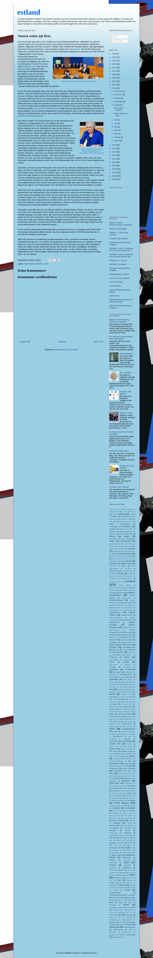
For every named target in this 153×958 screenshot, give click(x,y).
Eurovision (115, 650)
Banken (121, 531)
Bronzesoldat (125, 541)
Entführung (131, 573)
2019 (114, 78)
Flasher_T (129, 655)
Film (121, 652)
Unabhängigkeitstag (116, 895)
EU (121, 645)
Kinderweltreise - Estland (119, 274)
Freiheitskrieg (128, 660)
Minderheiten (114, 764)
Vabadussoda (116, 900)
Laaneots (132, 734)
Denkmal (122, 551)
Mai (115, 127)
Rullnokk (130, 818)
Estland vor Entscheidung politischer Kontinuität (119, 321)
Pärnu (119, 796)
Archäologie (113, 526)
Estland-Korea (115, 612)
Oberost (130, 776)
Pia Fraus (132, 798)
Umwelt (127, 890)
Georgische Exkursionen (119, 451)
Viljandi (132, 907)
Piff (112, 801)
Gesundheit (117, 672)
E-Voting (128, 564)
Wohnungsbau (126, 932)
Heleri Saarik (113, 682)
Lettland (129, 744)
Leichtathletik (126, 741)
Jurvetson (125, 704)
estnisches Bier (115, 642)
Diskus (132, 556)
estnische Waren (127, 640)
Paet (113, 793)
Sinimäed (130, 843)
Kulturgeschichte (128, 729)
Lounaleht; (129, 749)
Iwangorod (124, 694)
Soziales (112, 860)
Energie (121, 573)
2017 (114, 85)
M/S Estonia (113, 751)
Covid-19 (121, 549)
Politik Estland (29, 264)
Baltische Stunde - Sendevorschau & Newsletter (120, 224)
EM (123, 571)
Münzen (121, 766)
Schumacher (121, 835)
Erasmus (115, 576)
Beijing (111, 534)
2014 (114, 148)
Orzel (122, 786)
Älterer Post (98, 342)
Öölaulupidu (128, 783)
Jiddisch (118, 702)
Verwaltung (123, 907)
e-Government (115, 564)
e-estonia (127, 561)
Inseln (131, 692)
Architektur (126, 526)
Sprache (112, 865)
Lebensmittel (113, 741)
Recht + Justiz (127, 813)
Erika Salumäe (127, 576)
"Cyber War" (113, 509)
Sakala (122, 825)
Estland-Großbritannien (116, 605)
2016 (114, 88)
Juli (115, 120)
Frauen (127, 657)
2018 (114, 81)
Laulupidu (126, 739)
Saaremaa (113, 825)
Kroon (124, 726)
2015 (114, 145)
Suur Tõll (114, 875)
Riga (118, 815)
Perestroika (122, 798)
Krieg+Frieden (126, 724)
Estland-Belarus (130, 587)
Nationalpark (118, 771)
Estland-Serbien (114, 630)
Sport (126, 862)
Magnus (124, 751)
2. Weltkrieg (113, 517)
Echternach (113, 566)
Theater (112, 883)
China (119, 546)
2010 (114, 162)
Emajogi (111, 573)
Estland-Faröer (126, 598)
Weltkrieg (112, 922)
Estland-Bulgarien (117, 590)
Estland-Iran (131, 605)
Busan (131, 544)
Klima (119, 716)
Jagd (110, 699)
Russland (116, 823)
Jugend (114, 704)
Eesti (124, 566)
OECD (111, 778)
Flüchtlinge (113, 657)
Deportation (131, 551)
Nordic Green (130, 773)
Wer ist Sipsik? (125, 373)
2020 (114, 74)
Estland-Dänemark (118, 593)
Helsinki (123, 682)
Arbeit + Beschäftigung (119, 524)
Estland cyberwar (125, 585)
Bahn (131, 529)
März (116, 134)
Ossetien (115, 788)
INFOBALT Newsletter (118, 264)
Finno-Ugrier (116, 655)
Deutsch (114, 554)
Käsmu (121, 711)
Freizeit (111, 662)
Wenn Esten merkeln (118, 109)
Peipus (114, 798)
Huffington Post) (29, 66)
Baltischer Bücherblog (117, 229)
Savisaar (116, 828)
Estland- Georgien (115, 587)
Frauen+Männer (114, 660)
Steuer (130, 870)
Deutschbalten (126, 554)
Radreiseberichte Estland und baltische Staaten (121, 301)
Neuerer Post (25, 342)
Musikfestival (113, 768)
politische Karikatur (115, 806)
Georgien (112, 667)
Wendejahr (122, 922)
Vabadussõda (128, 900)
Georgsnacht (127, 667)
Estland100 (112, 637)
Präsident (40, 264)
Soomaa (122, 852)
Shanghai (130, 838)
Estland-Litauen (126, 615)
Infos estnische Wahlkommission (46, 108)
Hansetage (113, 679)
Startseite (62, 342)
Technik (129, 880)
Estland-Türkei (127, 632)
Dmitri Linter (129, 558)
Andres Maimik (128, 519)
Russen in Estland (116, 820)
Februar (117, 137)
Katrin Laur (129, 711)
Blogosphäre (113, 539)
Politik (133, 801)
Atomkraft (112, 529)
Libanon (111, 746)
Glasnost (112, 674)
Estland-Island (128, 607)
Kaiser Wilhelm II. (124, 709)
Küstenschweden (120, 734)
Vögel (111, 912)
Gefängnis (127, 664)
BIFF (130, 534)
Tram (131, 885)
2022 (114, 68)
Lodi (121, 749)
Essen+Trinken (126, 578)
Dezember (118, 91)
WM (130, 930)
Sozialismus (127, 860)
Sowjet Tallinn (117, 855)
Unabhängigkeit (114, 893)
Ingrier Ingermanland (118, 692)
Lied (120, 746)
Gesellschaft (130, 669)
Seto (111, 838)
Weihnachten (113, 920)
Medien (132, 756)
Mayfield (123, 756)
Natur (111, 773)
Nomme (120, 773)
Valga (111, 902)
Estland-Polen (114, 622)
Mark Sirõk (113, 756)
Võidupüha (121, 912)
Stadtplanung (126, 868)
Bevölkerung (121, 534)
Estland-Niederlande (115, 617)
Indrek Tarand (131, 689)
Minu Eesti (128, 764)
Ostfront (124, 788)
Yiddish (121, 935)
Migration (121, 761)
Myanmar (125, 768)
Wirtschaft (114, 927)
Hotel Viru (115, 687)
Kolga (111, 719)
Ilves (111, 689)
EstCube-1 (112, 581)
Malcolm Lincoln (126, 413)
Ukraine (115, 890)
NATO (130, 771)
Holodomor (131, 684)
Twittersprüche (74, 49)
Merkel (111, 761)
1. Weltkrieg (120, 514)
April (116, 130)
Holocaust (122, 684)
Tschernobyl (113, 887)
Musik (129, 766)
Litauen (129, 746)
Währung (129, 915)
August (117, 105)
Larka (130, 736)
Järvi (130, 699)
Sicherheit (129, 840)
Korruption (121, 721)
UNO (113, 897)
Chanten (112, 546)
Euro (129, 645)
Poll (125, 806)
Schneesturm (113, 833)
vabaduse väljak (129, 897)
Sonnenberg (113, 852)
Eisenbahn (128, 568)
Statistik (121, 870)
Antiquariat (119, 521)
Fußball (126, 662)
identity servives (127, 687)
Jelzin (111, 702)
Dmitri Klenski (116, 558)
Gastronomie (113, 664)
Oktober (117, 98)
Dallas (115, 551)
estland (28, 12)
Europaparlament (129, 647)
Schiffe (127, 830)
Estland (130, 581)
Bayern (130, 531)
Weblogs (129, 917)
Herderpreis (113, 684)
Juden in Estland (129, 702)
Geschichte (113, 669)
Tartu (119, 880)
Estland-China (130, 590)
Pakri (121, 793)
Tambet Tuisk (129, 878)
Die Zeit (125, 556)
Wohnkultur (112, 932)
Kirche (111, 716)
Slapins (133, 848)
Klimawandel (129, 716)
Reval (111, 815)
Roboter (111, 818)
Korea (111, 721)
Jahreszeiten (120, 699)
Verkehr (126, 905)
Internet (112, 694)
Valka (120, 902)
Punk (115, 810)
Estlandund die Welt (127, 637)
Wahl (46, 264)
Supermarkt (122, 872)
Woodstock (112, 935)
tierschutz (129, 882)
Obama (123, 776)
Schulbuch (127, 833)
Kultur (112, 729)
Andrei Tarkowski (114, 519)
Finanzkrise (131, 652)
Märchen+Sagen (120, 753)
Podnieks (119, 801)
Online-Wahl (114, 783)
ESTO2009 (128, 642)
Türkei (122, 887)
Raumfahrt (115, 813)
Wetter (114, 925)
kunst (115, 731)
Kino (129, 714)
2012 (114, 155)
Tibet (120, 882)
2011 (114, 159)
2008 (114, 169)
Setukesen (120, 838)
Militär (130, 761)
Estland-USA (128, 635)
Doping (111, 561)
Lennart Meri (114, 744)
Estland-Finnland (116, 600)
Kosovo (130, 721)
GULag (120, 677)
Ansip (111, 521)
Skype (123, 848)
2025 (114, 57)
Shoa (111, 840)
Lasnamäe (112, 739)
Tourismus (122, 885)
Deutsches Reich (114, 556)
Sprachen (127, 865)
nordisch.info (114, 296)
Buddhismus (113, 544)
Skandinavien (127, 845)
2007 (114, 172)
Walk (119, 917)
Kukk (131, 726)
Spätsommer (113, 862)
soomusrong (131, 852)
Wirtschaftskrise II (127, 354)
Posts (114, 37)
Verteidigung (113, 907)
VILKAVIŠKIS (128, 910)
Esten (121, 581)
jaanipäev (130, 697)
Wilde (121, 924)
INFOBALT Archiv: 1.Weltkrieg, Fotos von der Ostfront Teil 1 (121, 249)
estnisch (115, 640)
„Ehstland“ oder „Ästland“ (119, 487)
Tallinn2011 (118, 878)
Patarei (127, 795)
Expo (124, 650)
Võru (130, 912)
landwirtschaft (118, 736)
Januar (117, 141)
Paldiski (129, 793)
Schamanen (128, 828)
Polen (126, 801)
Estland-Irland (116, 607)
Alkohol (130, 516)
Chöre (126, 546)
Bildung (112, 536)
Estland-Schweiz (127, 627)
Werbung (132, 922)
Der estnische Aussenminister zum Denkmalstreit (121, 338)
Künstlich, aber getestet (126, 393)
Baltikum (112, 531)
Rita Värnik (128, 815)
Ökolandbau (120, 778)
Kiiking (111, 714)
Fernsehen (113, 652)
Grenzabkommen (126, 674)
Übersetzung (131, 887)
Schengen (113, 830)
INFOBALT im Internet (118, 261)
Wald (110, 917)
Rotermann (120, 818)
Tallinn (132, 875)
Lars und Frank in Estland (119, 278)
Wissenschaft (118, 930)
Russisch (132, 820)
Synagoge (123, 875)
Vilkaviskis (116, 910)
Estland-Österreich (125, 620)
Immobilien (120, 689)
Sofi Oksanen (127, 850)
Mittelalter (112, 766)
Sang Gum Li (131, 825)
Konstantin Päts (128, 719)
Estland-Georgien (126, 603)
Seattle (130, 835)
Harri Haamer (127, 679)
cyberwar (131, 549)
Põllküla (132, 806)
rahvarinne (123, 810)
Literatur (112, 749)
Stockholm (112, 872)
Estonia (112, 645)
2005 (114, 179)
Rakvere (132, 811)
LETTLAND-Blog (115, 282)
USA (119, 897)
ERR (34, 126)
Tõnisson (112, 885)
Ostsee (132, 788)
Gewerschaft (129, 672)
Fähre (131, 650)
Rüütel (130, 823)
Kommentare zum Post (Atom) (66, 350)
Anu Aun (130, 521)
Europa (112, 647)
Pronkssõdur (130, 808)
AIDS (123, 517)
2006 (114, 176)
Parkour (111, 795)
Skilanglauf (113, 848)
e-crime (119, 561)
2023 (114, 64)
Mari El (131, 753)
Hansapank (129, 677)
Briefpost (123, 539)
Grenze (111, 677)
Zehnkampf (131, 935)
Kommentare (117, 41)
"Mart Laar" (123, 511)
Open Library (113, 786)
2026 (114, 54)
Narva (133, 768)
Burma (123, 544)
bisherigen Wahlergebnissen (31, 116)
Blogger (126, 536)
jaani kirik (120, 697)
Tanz (110, 880)
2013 (114, 152)
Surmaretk (132, 872)
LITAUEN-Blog (115, 286)
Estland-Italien (113, 610)
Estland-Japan (127, 610)
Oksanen (130, 778)
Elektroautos (113, 571)
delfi (45, 148)
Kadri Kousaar (123, 707)
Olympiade (126, 781)
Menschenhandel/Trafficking (123, 758)
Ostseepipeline (116, 791)
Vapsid (130, 902)
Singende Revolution (116, 843)
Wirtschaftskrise (129, 927)
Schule (111, 835)
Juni (116, 123)
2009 (114, 166)
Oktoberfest (113, 781)
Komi (117, 719)
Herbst (131, 682)
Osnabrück (131, 786)
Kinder (120, 714)
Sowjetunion (127, 858)
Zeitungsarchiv (116, 937)
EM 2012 (130, 571)
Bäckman (123, 529)
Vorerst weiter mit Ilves (34, 36)
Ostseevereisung (130, 791)
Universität (131, 895)
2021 (114, 71)
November (118, 95)
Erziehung (112, 578)
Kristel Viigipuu (114, 726)
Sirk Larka (113, 845)
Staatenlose (113, 867)
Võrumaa (112, 915)
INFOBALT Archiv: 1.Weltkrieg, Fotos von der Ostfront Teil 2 (121, 255)
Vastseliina (112, 905)
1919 (131, 514)
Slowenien (115, 850)
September (118, 102)
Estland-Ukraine (115, 635)
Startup (111, 870)
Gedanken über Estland (118, 239)
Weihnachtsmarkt (126, 920)
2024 (114, 61)
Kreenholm (112, 724)
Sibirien (119, 840)
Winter (128, 925)
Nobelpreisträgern (25, 69)
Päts (133, 795)
